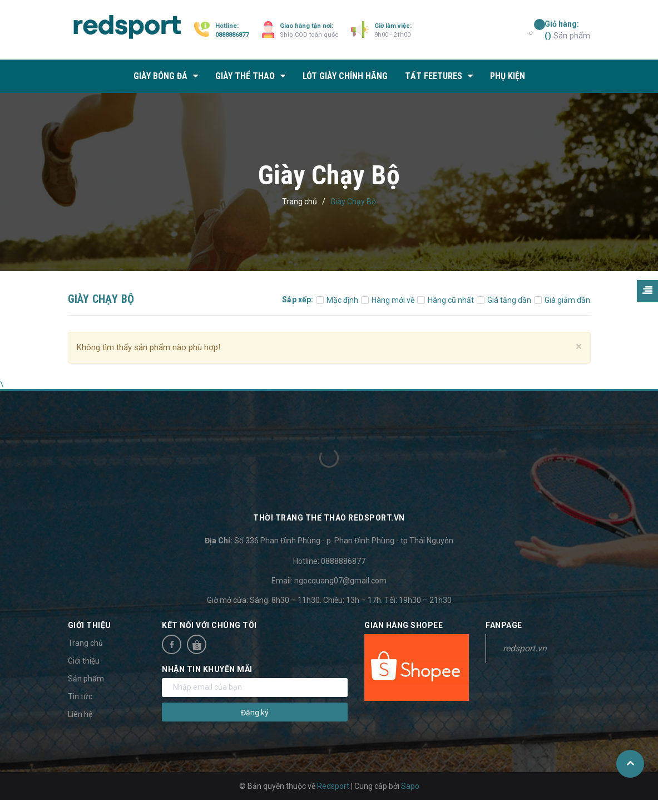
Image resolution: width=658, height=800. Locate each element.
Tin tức (80, 696)
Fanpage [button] (504, 625)
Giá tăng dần (504, 300)
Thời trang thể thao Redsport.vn (329, 517)
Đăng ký (255, 712)
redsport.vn (525, 648)
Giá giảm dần (562, 300)
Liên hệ (80, 714)
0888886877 (232, 34)
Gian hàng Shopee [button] (403, 625)
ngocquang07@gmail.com (340, 580)
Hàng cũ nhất (445, 300)
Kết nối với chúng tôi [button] (209, 625)
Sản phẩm (567, 29)
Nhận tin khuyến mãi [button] (207, 669)
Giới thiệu (84, 660)
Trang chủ (85, 643)
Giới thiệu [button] (89, 625)
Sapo (410, 786)
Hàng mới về (387, 300)
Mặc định (337, 300)
